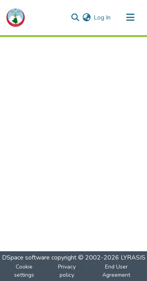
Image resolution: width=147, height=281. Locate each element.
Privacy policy (67, 271)
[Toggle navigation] (130, 17)
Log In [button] (102, 17)
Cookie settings (24, 271)
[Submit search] (75, 17)
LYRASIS (133, 257)
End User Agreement (116, 271)
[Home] (15, 17)
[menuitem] (86, 17)
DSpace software (26, 257)
